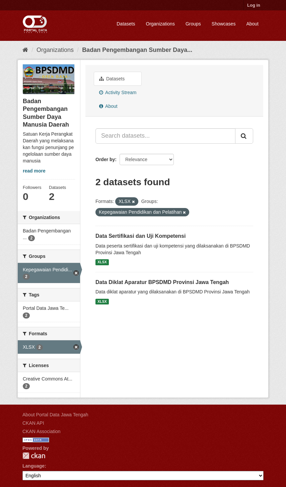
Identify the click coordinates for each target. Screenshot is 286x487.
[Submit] (244, 136)
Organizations (160, 23)
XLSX (101, 262)
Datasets (126, 23)
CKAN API (33, 423)
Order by (105, 159)
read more (34, 170)
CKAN (33, 455)
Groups (193, 23)
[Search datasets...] (165, 136)
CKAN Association (41, 431)
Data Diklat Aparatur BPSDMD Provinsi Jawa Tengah (162, 282)
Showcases (224, 23)
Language (33, 466)
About (252, 23)
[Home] (25, 50)
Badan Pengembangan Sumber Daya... (137, 50)
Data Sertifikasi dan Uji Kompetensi (140, 236)
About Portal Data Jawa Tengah (55, 414)
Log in (253, 5)
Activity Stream (117, 92)
